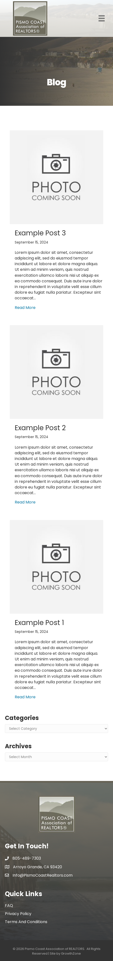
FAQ (9, 905)
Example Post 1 (39, 622)
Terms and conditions (26, 922)
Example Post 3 (40, 233)
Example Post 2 (40, 428)
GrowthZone (71, 953)
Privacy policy (18, 913)
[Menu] (101, 18)
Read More (25, 307)
